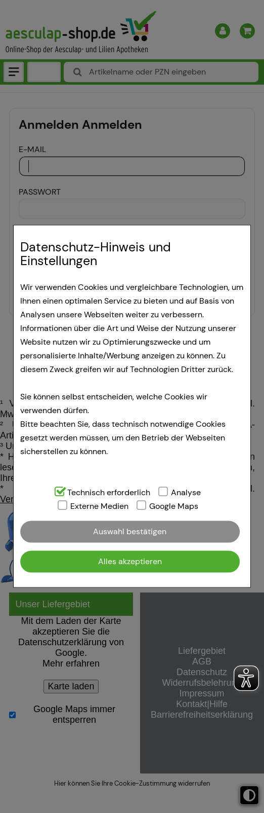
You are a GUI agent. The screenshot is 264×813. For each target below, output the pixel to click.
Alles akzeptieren (130, 561)
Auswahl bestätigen (129, 531)
